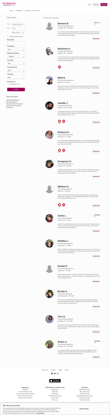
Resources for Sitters (25, 398)
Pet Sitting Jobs (85, 400)
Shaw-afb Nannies (11, 102)
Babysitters (55, 389)
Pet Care (55, 400)
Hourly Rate (10, 46)
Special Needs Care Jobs (85, 395)
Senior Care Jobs (84, 398)
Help (89, 4)
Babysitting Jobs (84, 389)
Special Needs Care (55, 395)
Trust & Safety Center (25, 391)
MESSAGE (96, 38)
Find (8, 23)
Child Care (55, 393)
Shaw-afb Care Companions (14, 103)
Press (66, 370)
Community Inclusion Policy (25, 393)
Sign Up (104, 4)
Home (11, 10)
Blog (60, 370)
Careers (53, 370)
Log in (96, 4)
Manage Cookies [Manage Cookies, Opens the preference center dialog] (84, 408)
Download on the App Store (55, 380)
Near (8, 28)
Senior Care (55, 398)
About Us (45, 370)
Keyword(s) (10, 39)
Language (10, 74)
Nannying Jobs (84, 391)
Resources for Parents (25, 395)
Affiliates (25, 389)
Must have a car (15, 84)
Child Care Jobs (84, 393)
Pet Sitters (19, 10)
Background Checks (13, 53)
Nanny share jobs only (16, 36)
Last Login (10, 60)
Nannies (55, 391)
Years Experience (12, 67)
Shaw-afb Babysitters (12, 100)
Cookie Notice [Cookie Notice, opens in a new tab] (40, 413)
